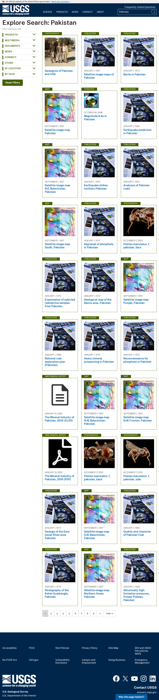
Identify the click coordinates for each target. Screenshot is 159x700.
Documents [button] (12, 45)
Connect (87, 12)
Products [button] (11, 34)
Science (47, 12)
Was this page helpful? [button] (131, 697)
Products (62, 12)
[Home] (15, 14)
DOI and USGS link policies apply (143, 651)
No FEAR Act (9, 660)
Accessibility (9, 648)
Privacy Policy (90, 648)
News (75, 12)
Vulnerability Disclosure (62, 661)
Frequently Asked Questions (140, 7)
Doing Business (116, 660)
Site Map (113, 648)
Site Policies (62, 648)
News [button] (8, 51)
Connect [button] (10, 57)
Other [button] (9, 62)
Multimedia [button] (12, 40)
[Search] (154, 12)
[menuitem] (47, 10)
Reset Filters (12, 82)
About (100, 12)
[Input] (137, 12)
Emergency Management (142, 661)
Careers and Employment (89, 661)
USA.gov (33, 660)
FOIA (32, 648)
